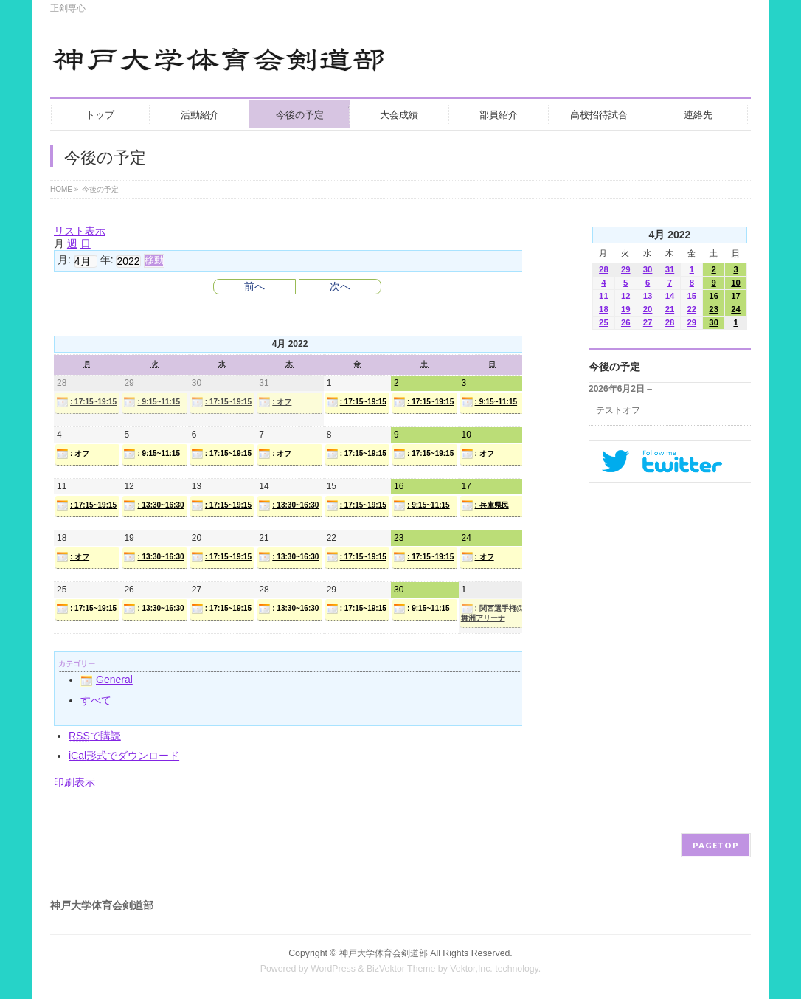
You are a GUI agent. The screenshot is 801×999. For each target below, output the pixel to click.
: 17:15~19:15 (86, 402)
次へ (340, 286)
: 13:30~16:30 (153, 505)
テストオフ (618, 410)
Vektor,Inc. (471, 969)
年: (107, 260)
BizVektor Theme (401, 969)
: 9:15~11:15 (151, 402)
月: (64, 260)
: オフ (274, 402)
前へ (254, 286)
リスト (79, 231)
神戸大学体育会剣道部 (383, 953)
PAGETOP (716, 845)
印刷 (74, 782)
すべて (95, 700)
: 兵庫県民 (485, 505)
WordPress (333, 969)
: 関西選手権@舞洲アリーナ (492, 612)
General (106, 679)
